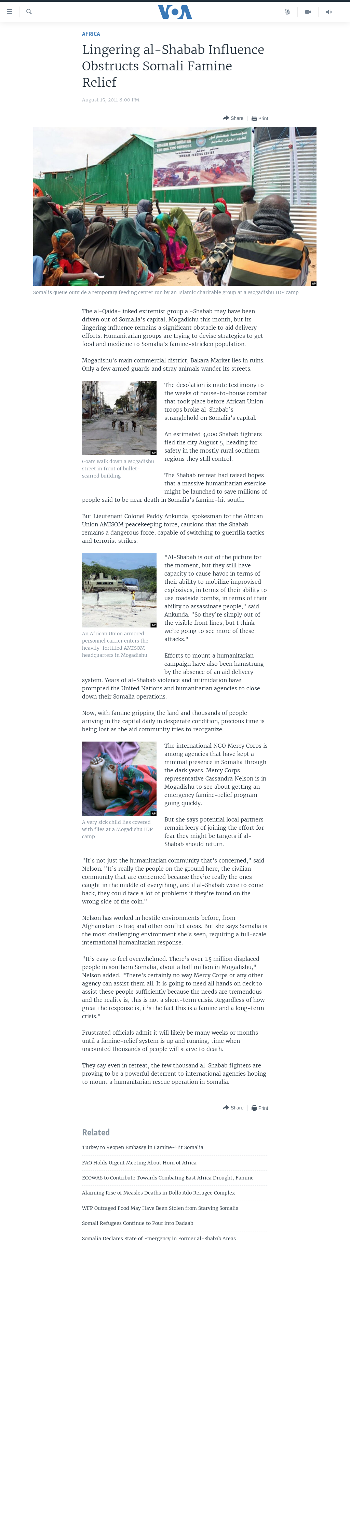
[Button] (233, 118)
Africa (91, 34)
